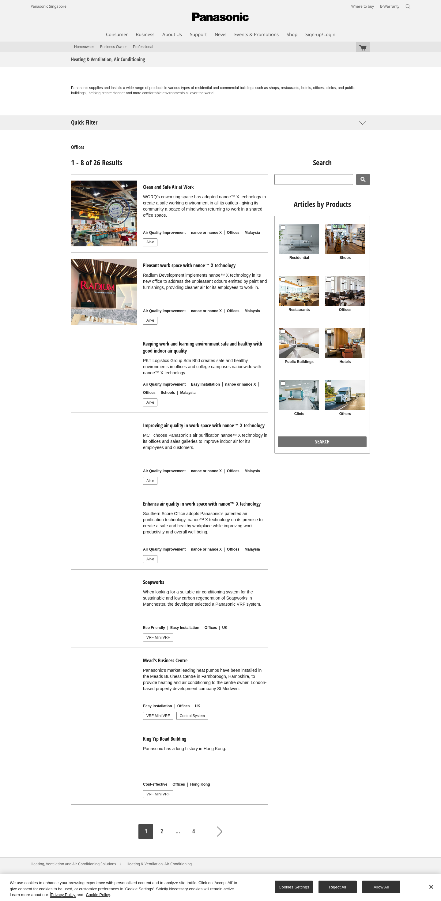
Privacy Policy (63, 894)
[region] (220, 887)
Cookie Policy (98, 894)
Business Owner (113, 47)
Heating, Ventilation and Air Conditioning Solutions (73, 863)
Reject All (337, 886)
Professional (143, 47)
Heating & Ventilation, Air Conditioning (159, 863)
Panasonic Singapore (48, 6)
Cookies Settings (294, 886)
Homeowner (84, 47)
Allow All (381, 886)
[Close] (431, 887)
